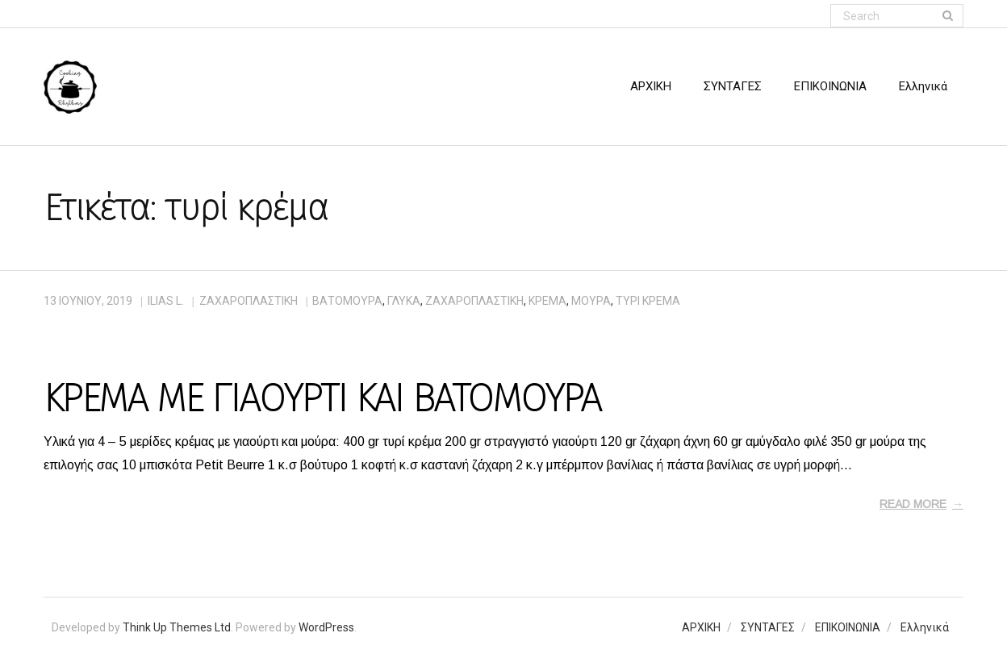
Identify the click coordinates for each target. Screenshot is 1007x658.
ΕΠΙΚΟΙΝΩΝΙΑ (847, 627)
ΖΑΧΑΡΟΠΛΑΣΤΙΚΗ (248, 300)
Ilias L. (166, 300)
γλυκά (403, 300)
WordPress (326, 627)
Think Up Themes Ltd (177, 627)
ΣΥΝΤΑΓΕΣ (768, 627)
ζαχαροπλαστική (474, 300)
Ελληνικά (924, 627)
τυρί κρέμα (648, 300)
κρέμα (547, 300)
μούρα (591, 300)
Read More (913, 504)
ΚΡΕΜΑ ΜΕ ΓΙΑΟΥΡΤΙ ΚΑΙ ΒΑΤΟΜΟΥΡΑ (322, 398)
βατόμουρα (347, 300)
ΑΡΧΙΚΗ (701, 627)
